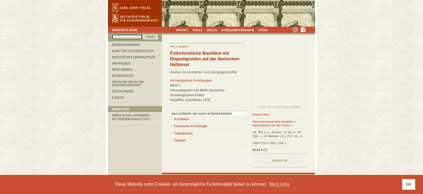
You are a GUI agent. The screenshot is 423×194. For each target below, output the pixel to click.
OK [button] (409, 184)
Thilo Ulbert (179, 46)
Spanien (180, 140)
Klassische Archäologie (190, 126)
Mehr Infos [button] (279, 184)
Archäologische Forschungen (191, 80)
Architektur (181, 119)
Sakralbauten (183, 133)
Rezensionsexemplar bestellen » (274, 121)
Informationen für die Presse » (273, 125)
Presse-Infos (261, 114)
